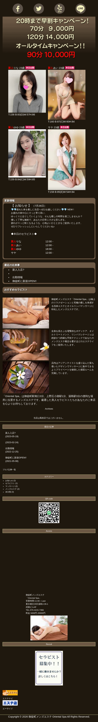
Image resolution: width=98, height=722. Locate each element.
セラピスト (10, 483)
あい (18, 245)
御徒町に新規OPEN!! (24, 281)
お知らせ (9, 481)
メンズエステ (11, 489)
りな (18, 241)
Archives (49, 409)
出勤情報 (17, 277)
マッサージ (10, 486)
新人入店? (18, 269)
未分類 (8, 492)
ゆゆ (18, 249)
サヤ (13, 252)
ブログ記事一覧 (9, 470)
